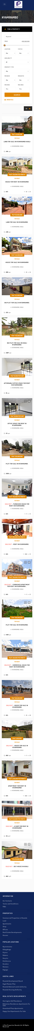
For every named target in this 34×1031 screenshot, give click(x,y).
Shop (4, 926)
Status (20, 49)
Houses (5, 935)
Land (4, 921)
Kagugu (5, 970)
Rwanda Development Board (13, 981)
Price (6, 41)
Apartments (7, 924)
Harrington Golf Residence (12, 1001)
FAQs (4, 906)
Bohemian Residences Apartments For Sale (16, 1004)
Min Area (7, 85)
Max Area (20, 85)
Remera (5, 967)
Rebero (5, 955)
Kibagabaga (7, 949)
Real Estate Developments (12, 932)
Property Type (9, 67)
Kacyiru (5, 958)
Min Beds (7, 76)
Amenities (9, 100)
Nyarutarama (7, 947)
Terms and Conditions (10, 904)
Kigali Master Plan (9, 984)
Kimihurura (7, 961)
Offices (5, 929)
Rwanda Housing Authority (12, 990)
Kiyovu (5, 952)
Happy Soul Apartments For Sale (14, 1011)
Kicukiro (6, 964)
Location (7, 49)
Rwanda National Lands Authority (14, 987)
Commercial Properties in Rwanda (15, 918)
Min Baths (21, 76)
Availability (8, 58)
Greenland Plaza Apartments (13, 1008)
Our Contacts (7, 901)
